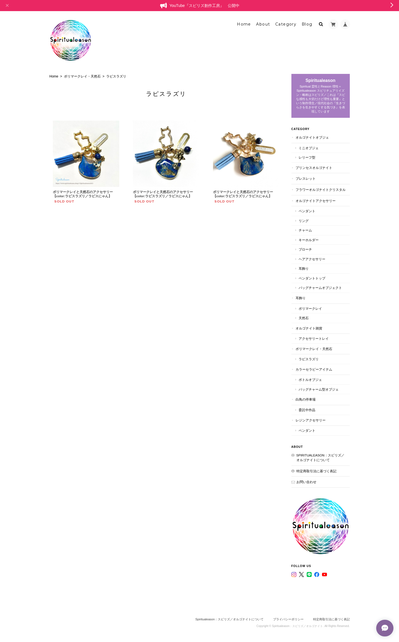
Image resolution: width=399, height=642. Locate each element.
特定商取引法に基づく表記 (316, 471)
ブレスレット (306, 178)
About (263, 24)
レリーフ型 (307, 157)
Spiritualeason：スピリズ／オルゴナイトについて (320, 457)
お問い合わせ (306, 482)
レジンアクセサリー (311, 420)
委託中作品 (307, 410)
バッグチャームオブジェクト (320, 287)
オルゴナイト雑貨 (309, 328)
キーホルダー (309, 240)
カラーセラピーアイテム (314, 369)
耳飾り (304, 268)
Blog (307, 24)
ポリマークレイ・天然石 (82, 76)
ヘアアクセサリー (312, 259)
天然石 (304, 318)
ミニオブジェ (309, 148)
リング (304, 221)
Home (244, 24)
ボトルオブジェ (310, 379)
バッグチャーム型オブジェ (319, 389)
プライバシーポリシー (288, 619)
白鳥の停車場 (306, 399)
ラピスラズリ (309, 359)
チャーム (305, 230)
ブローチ (305, 249)
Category (285, 24)
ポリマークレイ (310, 308)
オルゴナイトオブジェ (312, 137)
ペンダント (307, 211)
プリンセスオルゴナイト (314, 167)
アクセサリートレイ (314, 338)
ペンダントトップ (312, 278)
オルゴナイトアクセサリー (316, 201)
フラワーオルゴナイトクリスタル (321, 189)
